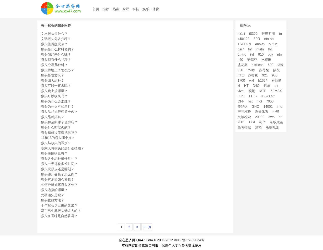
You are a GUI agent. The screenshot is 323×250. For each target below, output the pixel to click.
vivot (241, 91)
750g (251, 70)
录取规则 (272, 127)
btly (270, 54)
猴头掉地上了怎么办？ (57, 70)
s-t (276, 86)
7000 (270, 101)
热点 (116, 9)
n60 (240, 59)
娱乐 (145, 9)
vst (250, 101)
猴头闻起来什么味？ (56, 54)
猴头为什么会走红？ (56, 101)
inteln (260, 49)
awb (272, 117)
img (279, 106)
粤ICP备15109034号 (189, 240)
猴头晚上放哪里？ (54, 91)
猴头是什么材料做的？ (57, 49)
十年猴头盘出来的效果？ (59, 205)
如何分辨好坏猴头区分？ (59, 184)
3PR (257, 39)
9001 (241, 122)
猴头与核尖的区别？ (56, 143)
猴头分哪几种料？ (54, 65)
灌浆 (280, 65)
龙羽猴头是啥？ (52, 195)
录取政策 (276, 122)
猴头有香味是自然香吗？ (59, 216)
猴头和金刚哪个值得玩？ (59, 122)
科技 (135, 9)
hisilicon (258, 65)
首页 (96, 9)
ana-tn (260, 44)
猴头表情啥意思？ (54, 153)
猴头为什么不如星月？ (57, 106)
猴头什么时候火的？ (56, 127)
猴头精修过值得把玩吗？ (59, 132)
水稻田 (266, 59)
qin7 (241, 49)
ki (239, 86)
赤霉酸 (264, 70)
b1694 (262, 80)
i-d (252, 54)
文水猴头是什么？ (54, 33)
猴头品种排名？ (52, 117)
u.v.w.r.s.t (268, 96)
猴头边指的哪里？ (54, 190)
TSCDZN (244, 44)
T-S (259, 101)
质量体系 (261, 112)
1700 (241, 80)
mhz (241, 75)
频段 (276, 70)
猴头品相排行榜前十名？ (59, 112)
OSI (252, 122)
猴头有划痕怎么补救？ (57, 179)
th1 (270, 49)
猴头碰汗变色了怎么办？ (59, 174)
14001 (268, 106)
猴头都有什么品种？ (56, 59)
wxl (251, 80)
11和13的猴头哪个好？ (58, 138)
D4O (256, 86)
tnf (250, 49)
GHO (255, 106)
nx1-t (241, 33)
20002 (259, 117)
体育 (155, 9)
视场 (252, 91)
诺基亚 (252, 59)
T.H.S (253, 96)
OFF (241, 101)
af (280, 117)
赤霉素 (253, 75)
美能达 (243, 106)
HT (246, 86)
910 (261, 54)
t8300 (253, 33)
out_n (273, 44)
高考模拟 (244, 127)
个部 (275, 112)
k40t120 (243, 39)
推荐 (106, 9)
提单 (267, 86)
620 (270, 65)
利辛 (262, 122)
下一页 (146, 227)
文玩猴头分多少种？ (56, 39)
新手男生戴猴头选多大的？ (61, 210)
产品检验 (244, 112)
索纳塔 (276, 80)
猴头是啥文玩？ (52, 75)
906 (274, 75)
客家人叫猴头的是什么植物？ (62, 148)
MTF (262, 91)
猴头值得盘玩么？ (54, 44)
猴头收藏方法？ (52, 200)
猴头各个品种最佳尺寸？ (59, 158)
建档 (258, 127)
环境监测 (268, 33)
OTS (241, 96)
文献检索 (244, 117)
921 (265, 75)
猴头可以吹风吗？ (54, 96)
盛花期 (243, 65)
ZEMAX (276, 91)
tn (280, 33)
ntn (279, 54)
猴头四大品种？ (52, 80)
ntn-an (268, 39)
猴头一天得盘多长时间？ (59, 164)
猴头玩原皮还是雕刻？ (57, 169)
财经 (126, 9)
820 (240, 70)
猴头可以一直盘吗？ (56, 86)
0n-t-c (242, 54)
